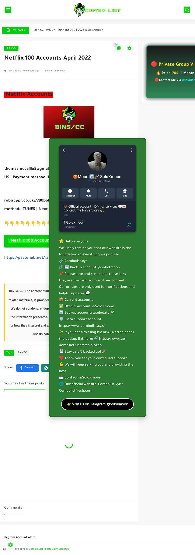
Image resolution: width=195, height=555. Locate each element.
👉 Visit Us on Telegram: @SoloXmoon (97, 404)
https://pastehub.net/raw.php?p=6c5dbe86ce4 (47, 258)
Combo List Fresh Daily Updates (49, 549)
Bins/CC (11, 48)
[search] (187, 10)
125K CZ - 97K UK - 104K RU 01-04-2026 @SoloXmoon (68, 30)
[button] (27, 368)
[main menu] (8, 10)
